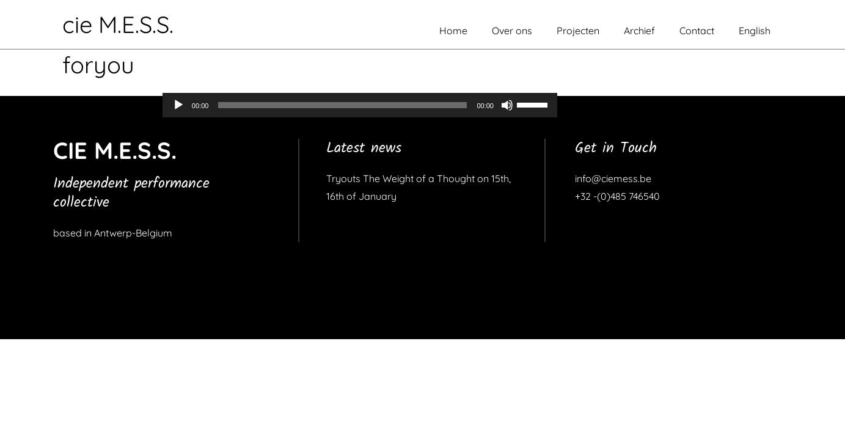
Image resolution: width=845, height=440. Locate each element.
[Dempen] (507, 105)
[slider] (342, 105)
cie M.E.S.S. (118, 24)
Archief (639, 30)
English (754, 30)
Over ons (512, 30)
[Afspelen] (178, 105)
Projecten (578, 30)
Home (453, 30)
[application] (360, 105)
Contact (696, 30)
